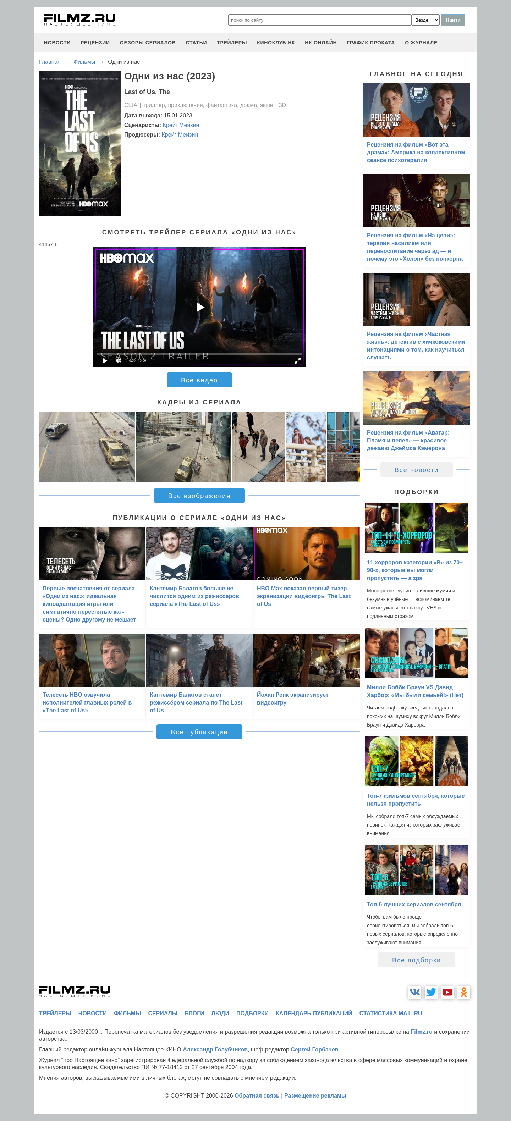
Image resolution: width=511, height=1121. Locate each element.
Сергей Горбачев (314, 1050)
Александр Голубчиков (215, 1050)
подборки (252, 1013)
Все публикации (199, 732)
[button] (350, 447)
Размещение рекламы (315, 1096)
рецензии (95, 42)
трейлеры (232, 42)
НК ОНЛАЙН (321, 42)
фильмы (127, 1013)
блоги (194, 1013)
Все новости (417, 470)
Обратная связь (257, 1096)
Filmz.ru (421, 1032)
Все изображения (199, 495)
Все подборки (416, 960)
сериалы (162, 1013)
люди (220, 1013)
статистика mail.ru (390, 1013)
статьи (196, 42)
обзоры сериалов (148, 42)
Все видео (199, 380)
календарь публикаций (314, 1013)
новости (57, 42)
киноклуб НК (276, 42)
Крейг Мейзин (181, 125)
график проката (371, 42)
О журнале (421, 42)
